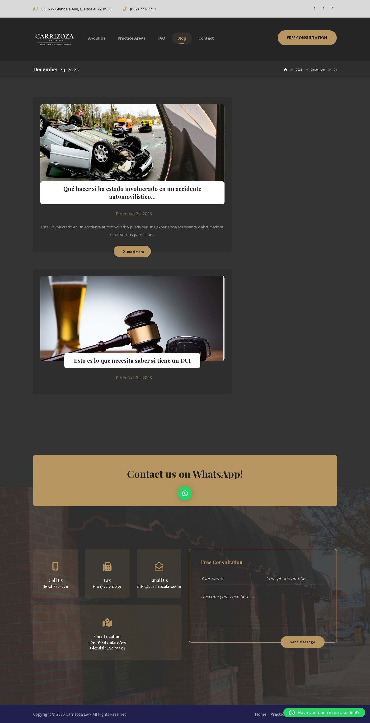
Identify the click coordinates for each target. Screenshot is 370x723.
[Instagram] (323, 9)
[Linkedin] (332, 9)
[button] (185, 493)
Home (261, 714)
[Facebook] (314, 9)
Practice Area (283, 714)
